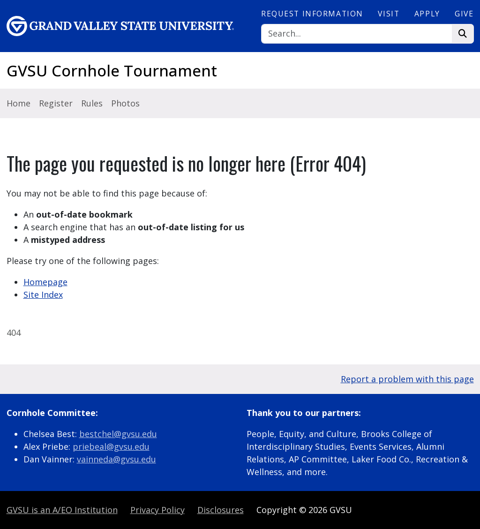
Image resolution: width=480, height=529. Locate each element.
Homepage (45, 281)
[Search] (356, 34)
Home (18, 103)
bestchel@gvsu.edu (118, 433)
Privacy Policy (157, 509)
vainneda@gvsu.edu (116, 459)
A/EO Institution (62, 509)
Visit (388, 13)
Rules (92, 103)
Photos (125, 103)
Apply (427, 13)
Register (56, 103)
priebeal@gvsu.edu (111, 446)
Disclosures (220, 509)
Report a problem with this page (407, 379)
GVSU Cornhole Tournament (112, 70)
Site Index (43, 294)
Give (464, 13)
